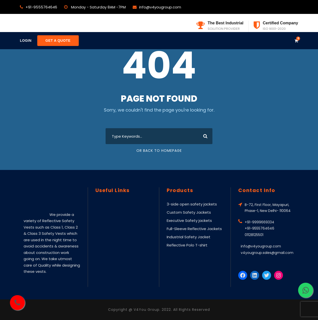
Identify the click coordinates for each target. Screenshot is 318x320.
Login (26, 40)
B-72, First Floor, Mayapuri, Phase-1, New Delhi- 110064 (268, 207)
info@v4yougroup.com (160, 7)
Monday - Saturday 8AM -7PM (98, 7)
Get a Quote (58, 40)
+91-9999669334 (259, 222)
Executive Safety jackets (189, 220)
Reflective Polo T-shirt (187, 245)
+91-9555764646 (41, 7)
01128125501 (254, 234)
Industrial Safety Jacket (188, 237)
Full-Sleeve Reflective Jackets (194, 228)
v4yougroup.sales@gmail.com (267, 252)
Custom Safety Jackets (189, 212)
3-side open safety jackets (192, 204)
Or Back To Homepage (159, 150)
